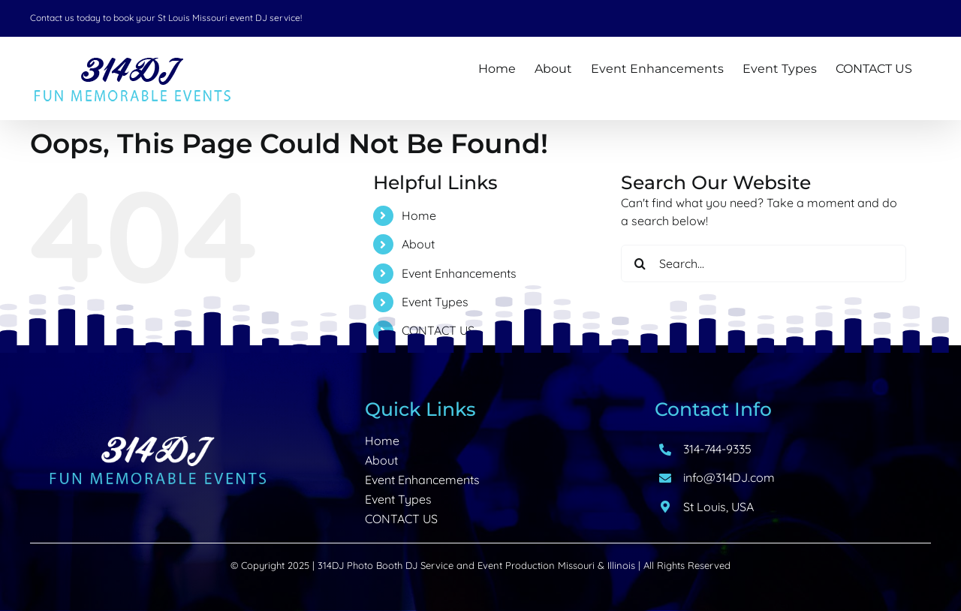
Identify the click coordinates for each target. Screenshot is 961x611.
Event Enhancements (459, 273)
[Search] (639, 263)
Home (419, 215)
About (418, 243)
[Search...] (763, 263)
